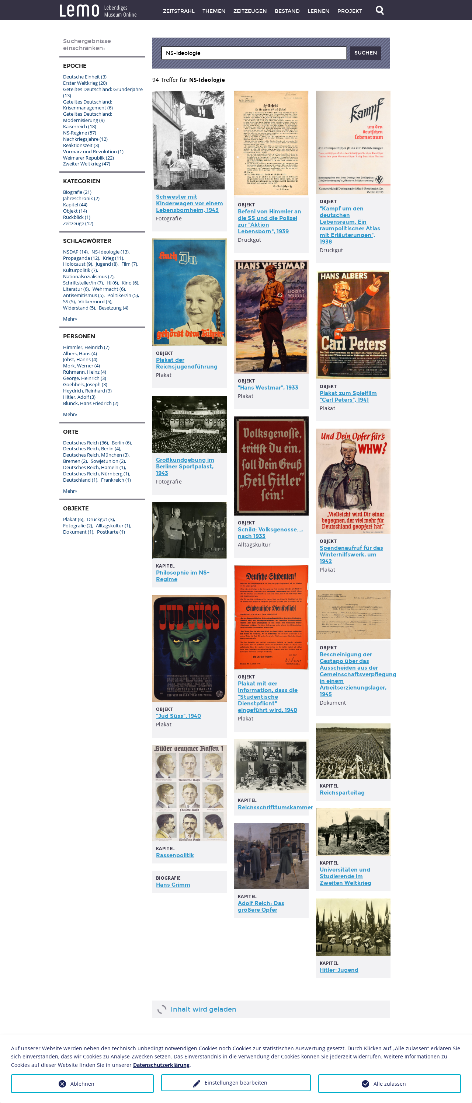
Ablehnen (82, 1083)
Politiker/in (122, 295)
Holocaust (77, 264)
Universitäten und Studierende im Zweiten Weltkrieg (345, 876)
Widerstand (79, 307)
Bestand (287, 11)
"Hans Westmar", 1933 (268, 387)
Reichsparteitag (342, 792)
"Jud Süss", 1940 (178, 716)
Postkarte (111, 531)
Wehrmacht (109, 289)
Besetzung (113, 307)
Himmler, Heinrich (86, 347)
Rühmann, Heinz (84, 372)
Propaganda (81, 258)
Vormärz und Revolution (93, 151)
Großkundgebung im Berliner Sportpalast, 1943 (185, 467)
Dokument (78, 531)
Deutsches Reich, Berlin (91, 448)
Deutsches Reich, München (96, 454)
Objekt (75, 210)
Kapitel (75, 204)
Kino (130, 282)
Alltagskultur (113, 525)
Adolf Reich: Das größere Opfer (261, 906)
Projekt (349, 11)
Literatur (76, 289)
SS (69, 301)
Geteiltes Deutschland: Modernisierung (87, 117)
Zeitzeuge (78, 223)
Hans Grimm (173, 885)
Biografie (77, 192)
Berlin (121, 442)
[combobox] (254, 53)
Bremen (75, 461)
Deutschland (80, 480)
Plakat (73, 519)
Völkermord (95, 301)
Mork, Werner (81, 365)
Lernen (319, 11)
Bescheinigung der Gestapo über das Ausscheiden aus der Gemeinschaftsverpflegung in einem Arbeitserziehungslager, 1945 (358, 674)
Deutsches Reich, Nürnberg (96, 473)
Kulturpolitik (80, 270)
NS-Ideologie (110, 251)
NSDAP (75, 251)
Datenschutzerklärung (161, 1064)
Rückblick (76, 217)
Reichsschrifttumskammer (275, 807)
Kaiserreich (79, 126)
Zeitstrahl (179, 11)
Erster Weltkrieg (85, 83)
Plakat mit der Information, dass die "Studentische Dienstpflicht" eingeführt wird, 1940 (268, 696)
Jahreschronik (81, 198)
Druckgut (100, 519)
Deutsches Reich (85, 442)
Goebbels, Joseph (85, 384)
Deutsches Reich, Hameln (94, 467)
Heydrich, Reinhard (87, 390)
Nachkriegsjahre (85, 139)
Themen (214, 11)
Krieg (113, 258)
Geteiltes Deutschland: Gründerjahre (103, 92)
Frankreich (116, 480)
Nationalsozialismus (88, 276)
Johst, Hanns (80, 359)
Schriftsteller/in (83, 282)
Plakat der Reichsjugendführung (187, 363)
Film (129, 264)
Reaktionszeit (81, 145)
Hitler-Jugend (339, 970)
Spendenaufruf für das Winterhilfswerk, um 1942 (351, 555)
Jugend (107, 264)
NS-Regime (79, 132)
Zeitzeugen (250, 11)
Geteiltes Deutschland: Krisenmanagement (88, 104)
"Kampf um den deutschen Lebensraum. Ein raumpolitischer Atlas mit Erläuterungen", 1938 (350, 225)
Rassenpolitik (175, 855)
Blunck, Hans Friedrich (90, 403)
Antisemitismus (83, 295)
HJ (112, 282)
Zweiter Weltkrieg (86, 163)
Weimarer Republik (88, 157)
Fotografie (77, 525)
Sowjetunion (108, 461)
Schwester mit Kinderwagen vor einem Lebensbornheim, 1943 (189, 203)
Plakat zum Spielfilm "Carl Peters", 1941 (348, 396)
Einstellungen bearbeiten (236, 1082)
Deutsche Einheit (85, 76)
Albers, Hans (80, 353)
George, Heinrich (84, 378)
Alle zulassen (390, 1083)
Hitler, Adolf (79, 397)
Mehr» (70, 318)
